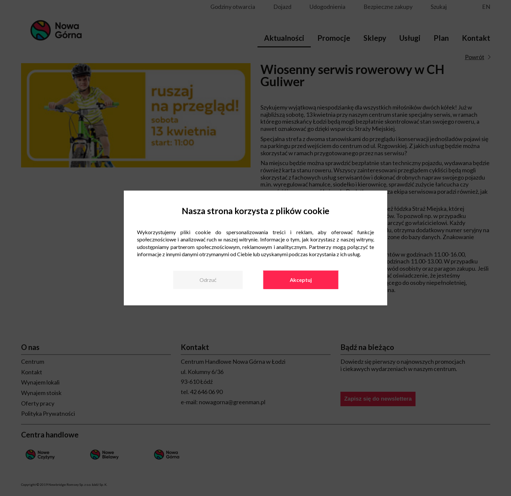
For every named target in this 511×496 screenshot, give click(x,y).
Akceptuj (301, 280)
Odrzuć (208, 280)
